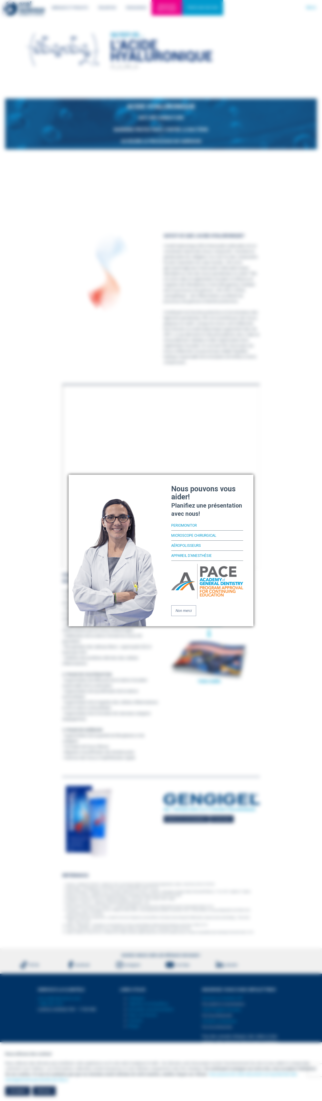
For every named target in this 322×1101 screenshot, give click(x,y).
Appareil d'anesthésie (192, 555)
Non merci (184, 610)
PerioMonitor (184, 526)
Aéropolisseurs (186, 545)
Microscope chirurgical (194, 535)
